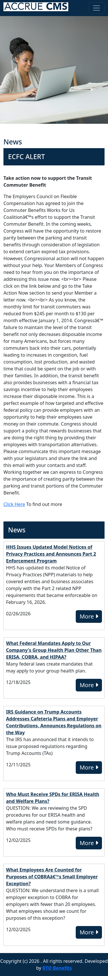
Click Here (14, 504)
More (88, 616)
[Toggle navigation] (96, 8)
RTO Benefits (57, 968)
